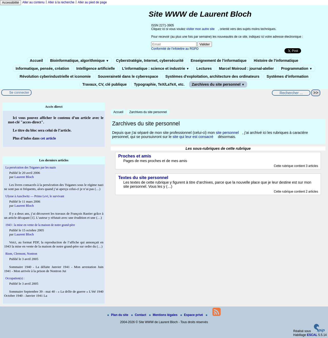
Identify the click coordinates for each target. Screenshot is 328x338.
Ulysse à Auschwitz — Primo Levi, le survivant (34, 196)
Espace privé (192, 315)
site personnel (227, 133)
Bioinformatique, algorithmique (79, 60)
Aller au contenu (33, 2)
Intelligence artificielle (95, 68)
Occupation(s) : (14, 278)
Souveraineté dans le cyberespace (128, 76)
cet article (48, 138)
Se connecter (19, 92)
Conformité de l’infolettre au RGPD (175, 49)
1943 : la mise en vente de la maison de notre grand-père (40, 225)
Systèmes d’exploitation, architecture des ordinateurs (212, 76)
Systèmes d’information (287, 76)
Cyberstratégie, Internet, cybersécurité (149, 60)
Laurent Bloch (24, 177)
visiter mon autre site (200, 29)
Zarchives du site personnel (218, 84)
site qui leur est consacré (192, 137)
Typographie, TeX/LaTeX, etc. (159, 84)
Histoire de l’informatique (276, 60)
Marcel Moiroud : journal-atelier (246, 68)
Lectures (204, 68)
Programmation (296, 68)
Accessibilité (10, 2)
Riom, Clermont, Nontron (21, 253)
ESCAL (312, 335)
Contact (139, 315)
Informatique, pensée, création (42, 68)
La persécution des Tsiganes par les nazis (30, 167)
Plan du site (118, 315)
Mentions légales (163, 315)
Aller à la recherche (61, 2)
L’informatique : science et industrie (155, 68)
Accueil (36, 60)
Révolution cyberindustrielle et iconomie (55, 76)
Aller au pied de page (92, 2)
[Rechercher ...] (291, 93)
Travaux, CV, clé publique (105, 84)
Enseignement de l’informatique (219, 60)
